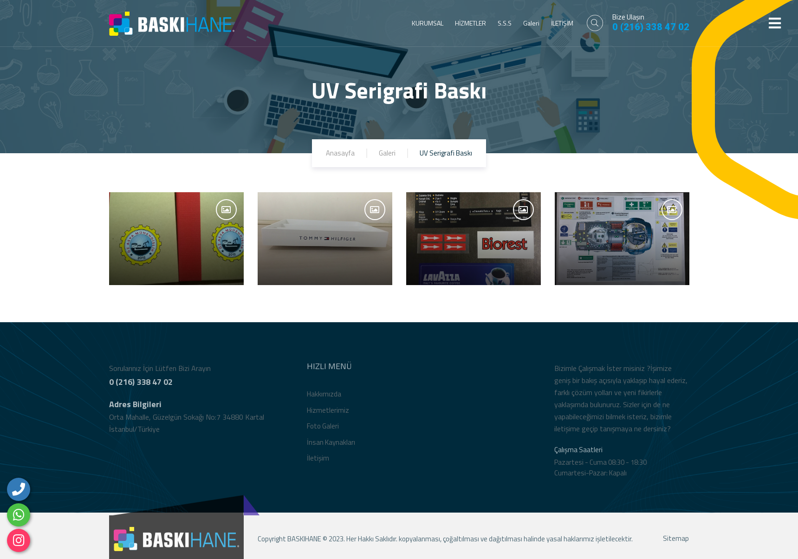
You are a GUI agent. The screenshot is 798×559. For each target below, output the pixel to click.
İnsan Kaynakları (331, 444)
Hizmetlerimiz (328, 412)
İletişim (318, 460)
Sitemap (676, 540)
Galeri (531, 23)
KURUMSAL (427, 23)
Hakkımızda (324, 395)
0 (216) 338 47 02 (650, 26)
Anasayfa (340, 153)
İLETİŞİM (562, 23)
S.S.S (505, 23)
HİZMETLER (470, 23)
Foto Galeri (323, 427)
